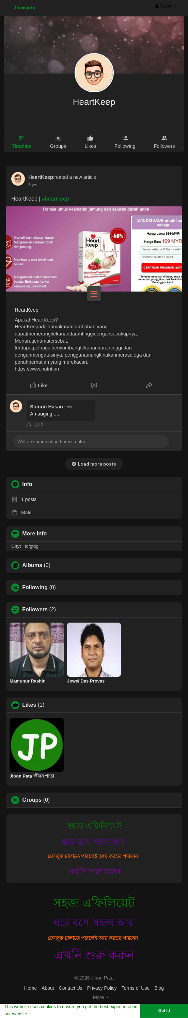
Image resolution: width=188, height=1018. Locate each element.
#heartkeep (55, 199)
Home (30, 988)
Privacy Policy (102, 988)
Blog (159, 988)
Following (35, 587)
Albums (32, 565)
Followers (35, 609)
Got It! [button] (164, 1010)
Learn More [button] (41, 1013)
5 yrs (32, 185)
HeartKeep (94, 102)
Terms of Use (136, 988)
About (48, 988)
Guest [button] (165, 6)
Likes (29, 705)
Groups (32, 800)
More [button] (101, 997)
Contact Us (70, 988)
